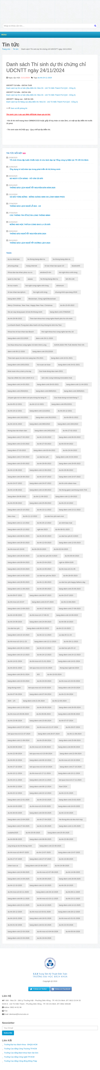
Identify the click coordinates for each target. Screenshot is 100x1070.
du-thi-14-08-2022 (15, 490)
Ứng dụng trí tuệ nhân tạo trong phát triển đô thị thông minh (35, 169)
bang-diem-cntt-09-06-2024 (69, 714)
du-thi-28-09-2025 (44, 879)
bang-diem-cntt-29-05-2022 (70, 463)
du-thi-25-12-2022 (44, 523)
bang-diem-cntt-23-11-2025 (18, 905)
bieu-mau (11, 516)
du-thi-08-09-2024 (15, 747)
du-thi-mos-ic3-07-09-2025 (47, 872)
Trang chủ (6, 49)
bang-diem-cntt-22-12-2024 (40, 793)
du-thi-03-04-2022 (66, 444)
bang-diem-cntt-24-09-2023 (40, 622)
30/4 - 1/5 (11, 701)
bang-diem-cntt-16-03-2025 (69, 806)
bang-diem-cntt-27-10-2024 (71, 767)
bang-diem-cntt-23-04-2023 (18, 569)
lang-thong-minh (14, 688)
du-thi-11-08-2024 (74, 734)
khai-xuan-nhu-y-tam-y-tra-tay (19, 371)
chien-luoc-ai (13, 866)
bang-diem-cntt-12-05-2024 (18, 707)
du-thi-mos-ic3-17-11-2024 (40, 773)
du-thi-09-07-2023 (15, 595)
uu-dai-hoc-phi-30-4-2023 (47, 556)
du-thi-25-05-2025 (33, 833)
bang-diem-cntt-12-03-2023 (70, 543)
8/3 (38, 674)
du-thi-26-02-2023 (44, 536)
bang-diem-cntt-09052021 (46, 391)
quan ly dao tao (14, 279)
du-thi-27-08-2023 (44, 609)
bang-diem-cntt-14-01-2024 (69, 661)
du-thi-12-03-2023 (44, 543)
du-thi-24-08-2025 (62, 866)
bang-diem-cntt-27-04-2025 (18, 826)
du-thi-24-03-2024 (44, 681)
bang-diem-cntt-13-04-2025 (18, 819)
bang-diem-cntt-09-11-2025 (18, 899)
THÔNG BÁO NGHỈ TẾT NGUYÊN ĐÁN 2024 (28, 234)
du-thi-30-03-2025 (15, 813)
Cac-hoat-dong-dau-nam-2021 (51, 371)
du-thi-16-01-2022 (15, 424)
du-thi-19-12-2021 (15, 411)
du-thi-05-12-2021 (15, 404)
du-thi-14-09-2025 (73, 872)
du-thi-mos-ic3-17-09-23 (39, 615)
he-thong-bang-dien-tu (36, 259)
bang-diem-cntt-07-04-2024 (40, 694)
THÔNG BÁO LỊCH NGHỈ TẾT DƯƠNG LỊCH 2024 (30, 243)
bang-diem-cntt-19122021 (18, 417)
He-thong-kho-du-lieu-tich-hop (71, 819)
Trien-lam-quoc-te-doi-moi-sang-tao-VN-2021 (25, 358)
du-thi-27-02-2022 (70, 431)
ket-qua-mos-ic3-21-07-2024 (19, 734)
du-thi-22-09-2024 (15, 754)
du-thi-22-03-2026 (66, 925)
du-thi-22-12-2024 (15, 793)
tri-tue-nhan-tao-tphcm (16, 292)
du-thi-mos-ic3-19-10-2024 (69, 760)
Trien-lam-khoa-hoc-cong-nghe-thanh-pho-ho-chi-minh (51, 318)
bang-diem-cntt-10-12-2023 (18, 655)
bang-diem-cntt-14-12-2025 (70, 905)
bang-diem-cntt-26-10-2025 (47, 892)
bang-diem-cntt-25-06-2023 (70, 589)
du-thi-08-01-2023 (62, 529)
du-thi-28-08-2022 (15, 318)
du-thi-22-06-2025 (66, 839)
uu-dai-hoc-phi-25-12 (67, 648)
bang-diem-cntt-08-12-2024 (40, 786)
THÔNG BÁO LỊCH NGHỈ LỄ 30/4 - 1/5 (25, 206)
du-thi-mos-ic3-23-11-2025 (47, 899)
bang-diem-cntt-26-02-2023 (18, 543)
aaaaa (30, 279)
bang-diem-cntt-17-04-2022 (18, 457)
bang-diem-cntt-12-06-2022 (40, 470)
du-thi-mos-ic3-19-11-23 (17, 641)
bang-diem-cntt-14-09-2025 (18, 879)
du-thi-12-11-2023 (44, 635)
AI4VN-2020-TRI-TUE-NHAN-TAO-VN (69, 345)
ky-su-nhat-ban (14, 259)
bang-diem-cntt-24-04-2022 (67, 457)
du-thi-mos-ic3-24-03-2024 (69, 681)
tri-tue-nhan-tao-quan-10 (54, 266)
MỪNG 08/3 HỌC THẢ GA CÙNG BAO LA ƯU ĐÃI (30, 224)
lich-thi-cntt (70, 279)
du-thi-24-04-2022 (70, 450)
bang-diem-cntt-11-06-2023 (18, 589)
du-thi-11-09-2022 (41, 496)
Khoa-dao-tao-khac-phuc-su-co (20, 272)
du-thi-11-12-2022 (30, 516)
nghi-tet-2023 (42, 529)
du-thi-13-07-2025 (44, 852)
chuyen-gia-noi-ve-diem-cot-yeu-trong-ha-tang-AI (27, 398)
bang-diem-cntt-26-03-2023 (18, 556)
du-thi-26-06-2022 (66, 470)
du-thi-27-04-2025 (44, 819)
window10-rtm (45, 272)
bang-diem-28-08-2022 (17, 496)
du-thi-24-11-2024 (45, 78)
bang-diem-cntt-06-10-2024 (40, 760)
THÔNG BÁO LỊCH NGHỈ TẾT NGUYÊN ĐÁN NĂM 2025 (32, 188)
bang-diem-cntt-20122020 (43, 351)
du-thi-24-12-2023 (44, 655)
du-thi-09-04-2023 (72, 556)
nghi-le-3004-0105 (66, 562)
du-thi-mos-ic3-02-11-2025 (18, 892)
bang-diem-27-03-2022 (17, 450)
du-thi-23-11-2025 (73, 899)
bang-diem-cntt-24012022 (45, 431)
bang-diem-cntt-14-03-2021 (18, 384)
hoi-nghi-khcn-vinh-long (68, 272)
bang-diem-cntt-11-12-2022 (18, 523)
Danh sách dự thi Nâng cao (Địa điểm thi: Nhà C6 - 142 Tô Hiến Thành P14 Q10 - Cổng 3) (42, 102)
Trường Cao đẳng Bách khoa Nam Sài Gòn (21, 1053)
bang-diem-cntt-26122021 (46, 417)
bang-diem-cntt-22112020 (18, 338)
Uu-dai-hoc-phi (13, 628)
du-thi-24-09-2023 (15, 622)
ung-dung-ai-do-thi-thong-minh (20, 846)
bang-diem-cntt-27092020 (60, 312)
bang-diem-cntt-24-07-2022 (40, 483)
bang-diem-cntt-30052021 (74, 391)
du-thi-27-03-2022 (44, 444)
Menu (4, 35)
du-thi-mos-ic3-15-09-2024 (40, 747)
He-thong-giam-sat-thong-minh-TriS (73, 490)
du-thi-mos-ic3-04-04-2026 (47, 931)
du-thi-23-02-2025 (44, 800)
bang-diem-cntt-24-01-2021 (69, 365)
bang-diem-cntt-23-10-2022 (18, 510)
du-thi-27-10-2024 (15, 767)
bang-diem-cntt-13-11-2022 (70, 510)
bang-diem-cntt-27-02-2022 (18, 437)
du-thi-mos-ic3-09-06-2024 (18, 714)
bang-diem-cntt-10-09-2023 (67, 615)
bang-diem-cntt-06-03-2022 (70, 437)
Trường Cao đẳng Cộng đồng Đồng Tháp (20, 1061)
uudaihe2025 (13, 833)
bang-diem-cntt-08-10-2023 (38, 628)
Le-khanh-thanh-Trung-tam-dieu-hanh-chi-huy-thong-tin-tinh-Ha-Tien (35, 325)
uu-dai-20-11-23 (65, 635)
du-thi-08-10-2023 (66, 622)
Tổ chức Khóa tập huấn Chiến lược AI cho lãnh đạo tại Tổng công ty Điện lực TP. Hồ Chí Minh (49, 160)
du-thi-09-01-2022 (71, 417)
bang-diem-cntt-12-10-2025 (40, 885)
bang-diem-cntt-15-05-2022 (18, 463)
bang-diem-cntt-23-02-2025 (70, 800)
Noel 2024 (63, 786)
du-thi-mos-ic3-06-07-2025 (18, 852)
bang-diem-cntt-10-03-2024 (18, 681)
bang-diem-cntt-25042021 (18, 391)
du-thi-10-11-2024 (15, 773)
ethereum (60, 286)
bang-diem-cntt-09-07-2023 (40, 595)
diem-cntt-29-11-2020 (44, 338)
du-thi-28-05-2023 (70, 576)
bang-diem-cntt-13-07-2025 (69, 852)
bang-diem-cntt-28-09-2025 (70, 879)
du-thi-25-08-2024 (44, 740)
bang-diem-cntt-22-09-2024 (71, 754)
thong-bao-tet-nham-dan (17, 431)
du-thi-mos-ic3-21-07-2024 (47, 727)
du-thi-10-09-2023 (15, 615)
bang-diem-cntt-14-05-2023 (18, 576)
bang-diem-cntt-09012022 (40, 424)
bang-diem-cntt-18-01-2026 (40, 918)
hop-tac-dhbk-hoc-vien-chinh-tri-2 (21, 378)
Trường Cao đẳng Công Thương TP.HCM (20, 1049)
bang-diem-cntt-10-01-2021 (62, 358)
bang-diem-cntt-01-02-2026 (40, 925)
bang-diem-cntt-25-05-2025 (58, 833)
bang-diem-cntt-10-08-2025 (36, 866)
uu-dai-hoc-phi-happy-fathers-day (72, 582)
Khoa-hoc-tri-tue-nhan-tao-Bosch (21, 332)
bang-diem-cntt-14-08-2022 (40, 490)
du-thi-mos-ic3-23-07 (16, 602)
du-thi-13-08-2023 (68, 602)
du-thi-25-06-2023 (44, 589)
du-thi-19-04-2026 (44, 938)
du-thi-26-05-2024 (44, 707)
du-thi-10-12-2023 (44, 648)
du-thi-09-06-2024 (44, 714)
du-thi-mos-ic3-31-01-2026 (69, 918)
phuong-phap (13, 266)
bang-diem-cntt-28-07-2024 (49, 734)
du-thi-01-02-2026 (15, 925)
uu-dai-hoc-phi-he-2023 (46, 576)
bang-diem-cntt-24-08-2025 (18, 872)
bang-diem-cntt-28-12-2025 (69, 912)
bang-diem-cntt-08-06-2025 (40, 839)
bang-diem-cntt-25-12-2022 (18, 529)
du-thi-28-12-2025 (15, 912)
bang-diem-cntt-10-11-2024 (69, 773)
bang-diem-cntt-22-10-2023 (18, 635)
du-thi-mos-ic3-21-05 (67, 569)
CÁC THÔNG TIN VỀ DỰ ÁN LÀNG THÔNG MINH (30, 215)
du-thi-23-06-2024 (15, 721)
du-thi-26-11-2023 (71, 641)
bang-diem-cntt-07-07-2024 (18, 727)
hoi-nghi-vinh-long (40, 292)
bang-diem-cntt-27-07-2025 (40, 859)
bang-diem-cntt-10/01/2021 (18, 365)
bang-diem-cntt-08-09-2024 (69, 747)
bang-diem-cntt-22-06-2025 (50, 846)
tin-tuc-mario (13, 286)
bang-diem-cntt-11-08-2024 (18, 740)
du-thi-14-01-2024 (15, 661)
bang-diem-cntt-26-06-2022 (18, 477)
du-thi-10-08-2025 (66, 859)
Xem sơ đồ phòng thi (18, 108)
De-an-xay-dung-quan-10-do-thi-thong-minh (25, 312)
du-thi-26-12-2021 (65, 411)
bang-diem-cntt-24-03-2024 (69, 688)
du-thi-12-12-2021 (37, 404)
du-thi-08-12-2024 (15, 786)
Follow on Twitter (40, 989)
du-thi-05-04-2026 (73, 931)
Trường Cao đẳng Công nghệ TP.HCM (19, 1057)
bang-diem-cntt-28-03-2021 (48, 384)
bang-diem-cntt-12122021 (40, 411)
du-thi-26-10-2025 (66, 885)
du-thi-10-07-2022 (44, 477)
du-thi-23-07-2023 (66, 595)
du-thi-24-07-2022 (15, 483)
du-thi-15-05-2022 (67, 305)
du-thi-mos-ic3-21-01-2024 (40, 661)
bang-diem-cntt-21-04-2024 (34, 701)
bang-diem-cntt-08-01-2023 (18, 536)
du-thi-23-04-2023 (44, 562)
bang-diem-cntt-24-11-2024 (40, 780)
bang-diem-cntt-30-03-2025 (40, 813)
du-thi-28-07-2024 (73, 727)
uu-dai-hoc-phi (42, 457)
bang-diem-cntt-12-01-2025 (18, 800)
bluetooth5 (76, 266)
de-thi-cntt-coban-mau (67, 483)
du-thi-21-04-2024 (66, 694)
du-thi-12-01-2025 (66, 793)
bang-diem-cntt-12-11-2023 (45, 641)
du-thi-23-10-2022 (66, 503)
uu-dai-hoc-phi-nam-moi (54, 516)
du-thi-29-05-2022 (44, 463)
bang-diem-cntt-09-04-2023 (18, 562)
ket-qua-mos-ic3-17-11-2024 (70, 780)
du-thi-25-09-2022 (15, 503)
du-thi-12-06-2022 (15, 470)
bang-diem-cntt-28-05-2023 (18, 582)
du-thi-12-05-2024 (59, 701)
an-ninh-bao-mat (65, 523)
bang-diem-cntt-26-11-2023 (18, 648)
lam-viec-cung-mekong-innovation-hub (57, 378)
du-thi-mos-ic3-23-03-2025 (40, 806)
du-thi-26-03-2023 (39, 549)
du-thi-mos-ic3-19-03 (16, 549)
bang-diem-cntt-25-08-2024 (70, 740)
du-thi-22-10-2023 (63, 628)
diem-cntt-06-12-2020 (16, 351)
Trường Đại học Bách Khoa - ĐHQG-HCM (20, 1044)
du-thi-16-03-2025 (15, 806)
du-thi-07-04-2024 (15, 694)
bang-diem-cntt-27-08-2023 (70, 609)
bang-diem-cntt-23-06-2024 (40, 721)
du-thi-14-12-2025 (44, 905)
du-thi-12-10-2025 (15, 885)
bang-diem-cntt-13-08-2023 (18, 609)
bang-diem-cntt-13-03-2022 (18, 444)
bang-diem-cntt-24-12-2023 (70, 655)
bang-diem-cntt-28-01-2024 (18, 674)
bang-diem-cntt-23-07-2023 (43, 602)
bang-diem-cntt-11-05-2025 (70, 826)
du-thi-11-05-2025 (44, 826)
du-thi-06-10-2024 (15, 760)
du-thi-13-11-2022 (44, 510)
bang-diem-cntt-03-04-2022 (44, 450)
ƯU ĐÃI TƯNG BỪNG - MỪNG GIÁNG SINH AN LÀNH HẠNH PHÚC (37, 197)
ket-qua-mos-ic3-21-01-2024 (41, 668)
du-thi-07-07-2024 (66, 721)
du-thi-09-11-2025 (73, 892)
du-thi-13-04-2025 (66, 813)
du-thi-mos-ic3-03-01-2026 (40, 912)
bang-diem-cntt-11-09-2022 (66, 496)
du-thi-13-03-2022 (44, 437)
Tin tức (15, 49)
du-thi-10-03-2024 (54, 674)
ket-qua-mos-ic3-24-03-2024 (39, 688)
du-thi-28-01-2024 (15, 668)
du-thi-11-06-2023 (44, 582)
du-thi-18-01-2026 (15, 918)
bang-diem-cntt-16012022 (68, 424)
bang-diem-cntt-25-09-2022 (40, 503)
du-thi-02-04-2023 (61, 549)
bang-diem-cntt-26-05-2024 (70, 707)
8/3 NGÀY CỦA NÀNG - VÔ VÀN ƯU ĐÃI (26, 178)
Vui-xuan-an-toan (43, 365)
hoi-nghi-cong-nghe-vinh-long (37, 286)
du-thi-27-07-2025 (15, 859)
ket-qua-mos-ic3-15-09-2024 (41, 754)
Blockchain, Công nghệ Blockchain (42, 299)
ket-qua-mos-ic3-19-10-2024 (41, 767)
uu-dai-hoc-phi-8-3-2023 (68, 536)
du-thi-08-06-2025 (15, 839)
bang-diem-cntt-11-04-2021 (77, 384)
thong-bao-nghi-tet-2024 (69, 668)
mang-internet (31, 266)
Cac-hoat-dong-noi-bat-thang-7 (66, 398)
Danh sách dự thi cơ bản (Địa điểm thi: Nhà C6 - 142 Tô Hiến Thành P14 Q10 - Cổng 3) (41, 88)
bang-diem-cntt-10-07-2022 (70, 477)
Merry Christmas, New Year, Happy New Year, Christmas (30, 305)
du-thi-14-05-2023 (44, 569)
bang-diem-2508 (14, 299)
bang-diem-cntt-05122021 (62, 404)
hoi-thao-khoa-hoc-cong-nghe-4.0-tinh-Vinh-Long (27, 345)
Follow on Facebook (62, 989)
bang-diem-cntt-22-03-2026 (18, 931)
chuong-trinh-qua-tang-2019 (66, 292)
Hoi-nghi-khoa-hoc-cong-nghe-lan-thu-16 (57, 332)
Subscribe (8, 1033)
